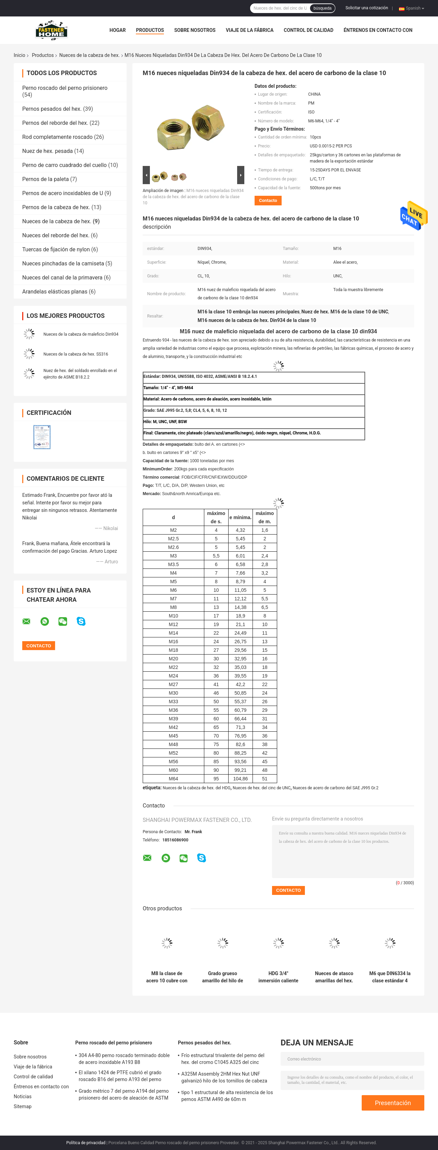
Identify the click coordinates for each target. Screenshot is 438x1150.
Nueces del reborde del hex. (56, 235)
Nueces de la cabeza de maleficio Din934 (80, 334)
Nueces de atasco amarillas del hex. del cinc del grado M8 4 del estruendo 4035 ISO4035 (334, 977)
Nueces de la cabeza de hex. (89, 55)
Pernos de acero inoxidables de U (62, 193)
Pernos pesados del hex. (52, 109)
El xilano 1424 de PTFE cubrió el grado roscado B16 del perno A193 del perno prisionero (120, 1077)
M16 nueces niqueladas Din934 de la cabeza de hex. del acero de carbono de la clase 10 (193, 196)
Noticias (22, 1096)
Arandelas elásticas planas (55, 291)
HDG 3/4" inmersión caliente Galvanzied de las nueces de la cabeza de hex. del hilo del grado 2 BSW (278, 977)
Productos (150, 30)
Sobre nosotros (195, 30)
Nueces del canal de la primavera (62, 277)
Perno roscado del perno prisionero (64, 88)
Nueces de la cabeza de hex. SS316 (75, 354)
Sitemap (22, 1106)
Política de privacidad (85, 1142)
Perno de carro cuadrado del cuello (64, 165)
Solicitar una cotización (367, 7)
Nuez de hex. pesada (47, 151)
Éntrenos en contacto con (378, 30)
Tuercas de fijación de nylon (56, 249)
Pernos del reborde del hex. (55, 123)
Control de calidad (308, 30)
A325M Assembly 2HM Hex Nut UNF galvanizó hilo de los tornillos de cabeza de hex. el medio (224, 1078)
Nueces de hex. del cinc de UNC (262, 788)
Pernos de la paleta (45, 179)
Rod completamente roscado (57, 137)
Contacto (268, 200)
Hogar (118, 30)
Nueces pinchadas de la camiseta (63, 263)
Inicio (19, 55)
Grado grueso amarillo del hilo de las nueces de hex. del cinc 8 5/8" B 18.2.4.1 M (222, 977)
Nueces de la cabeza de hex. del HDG (196, 788)
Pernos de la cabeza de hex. (56, 207)
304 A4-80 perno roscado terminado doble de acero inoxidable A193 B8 (124, 1059)
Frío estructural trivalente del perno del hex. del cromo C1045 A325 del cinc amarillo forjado (223, 1060)
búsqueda (322, 8)
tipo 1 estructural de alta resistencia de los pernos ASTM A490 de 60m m (227, 1096)
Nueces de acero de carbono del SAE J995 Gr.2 (335, 788)
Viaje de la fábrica (249, 30)
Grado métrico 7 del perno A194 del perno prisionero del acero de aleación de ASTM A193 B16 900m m (124, 1095)
